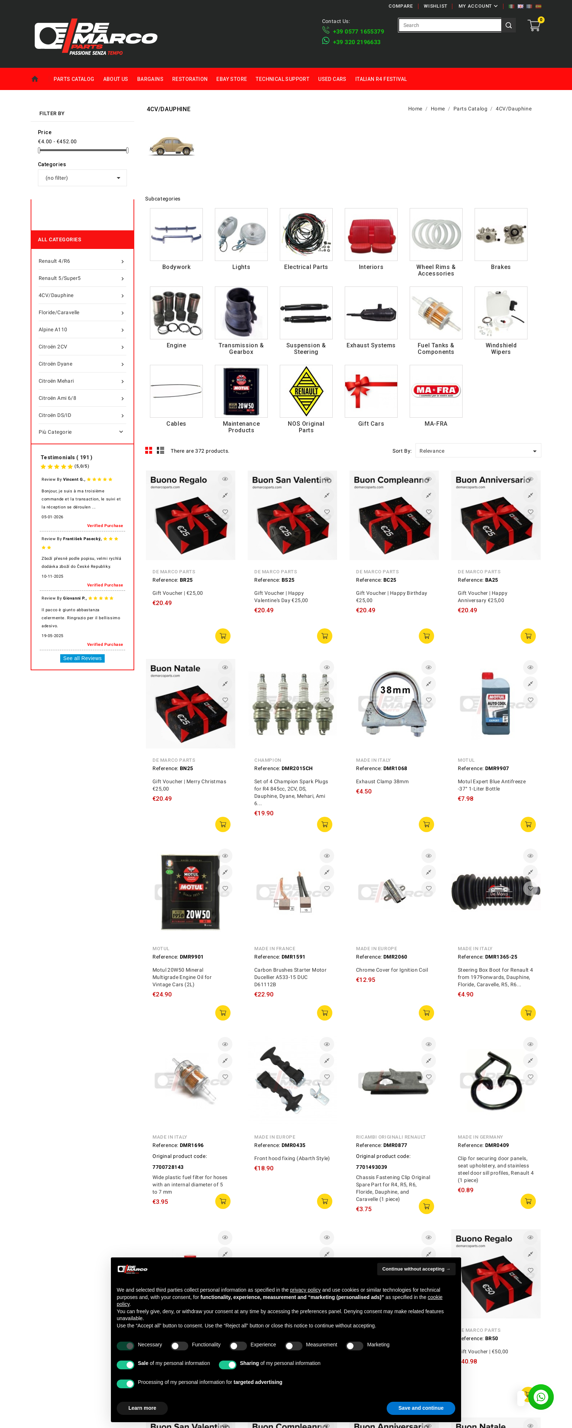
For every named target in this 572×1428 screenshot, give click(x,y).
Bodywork (176, 267)
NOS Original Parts (306, 427)
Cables (176, 423)
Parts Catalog (74, 79)
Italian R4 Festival (381, 79)
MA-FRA (436, 423)
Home (40, 79)
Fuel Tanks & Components (436, 348)
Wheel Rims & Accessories (436, 270)
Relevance (479, 451)
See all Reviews (82, 658)
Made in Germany (480, 1137)
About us (115, 79)
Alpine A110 (82, 329)
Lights (241, 267)
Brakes (501, 267)
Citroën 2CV (82, 346)
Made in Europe (376, 948)
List (160, 450)
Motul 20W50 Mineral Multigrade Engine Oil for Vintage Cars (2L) (182, 977)
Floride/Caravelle (82, 312)
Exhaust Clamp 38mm (382, 781)
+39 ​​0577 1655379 (358, 31)
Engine (176, 345)
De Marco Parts (173, 571)
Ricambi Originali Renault (391, 1137)
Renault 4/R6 (82, 260)
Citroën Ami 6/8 (82, 398)
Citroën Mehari (82, 380)
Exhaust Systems (371, 345)
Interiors (371, 267)
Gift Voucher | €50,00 (483, 1351)
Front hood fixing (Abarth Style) (292, 1158)
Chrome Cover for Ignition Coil (392, 970)
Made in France (274, 948)
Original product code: (179, 1156)
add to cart (223, 636)
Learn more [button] (142, 1408)
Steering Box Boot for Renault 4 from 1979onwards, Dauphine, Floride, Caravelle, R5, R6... (495, 977)
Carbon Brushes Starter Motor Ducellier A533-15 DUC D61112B (290, 977)
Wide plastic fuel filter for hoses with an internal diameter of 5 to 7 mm (190, 1184)
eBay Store (231, 79)
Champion (267, 760)
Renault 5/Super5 (82, 278)
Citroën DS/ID (82, 415)
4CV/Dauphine (82, 295)
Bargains (150, 79)
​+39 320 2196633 (357, 42)
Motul (466, 760)
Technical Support (282, 79)
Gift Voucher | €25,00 (177, 593)
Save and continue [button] (421, 1408)
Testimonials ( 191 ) (66, 457)
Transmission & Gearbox (241, 348)
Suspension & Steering (306, 348)
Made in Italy (373, 760)
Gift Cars (371, 423)
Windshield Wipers (501, 348)
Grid (148, 450)
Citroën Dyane (82, 363)
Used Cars (332, 79)
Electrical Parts (306, 267)
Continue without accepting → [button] (416, 1269)
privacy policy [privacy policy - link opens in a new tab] (305, 1290)
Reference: (165, 580)
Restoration (190, 79)
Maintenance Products (241, 427)
